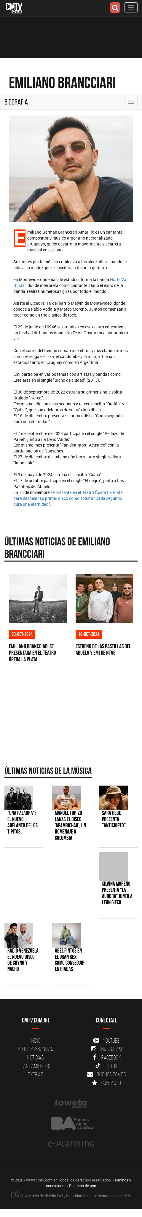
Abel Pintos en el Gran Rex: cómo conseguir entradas (69, 960)
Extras (35, 1074)
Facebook (106, 1057)
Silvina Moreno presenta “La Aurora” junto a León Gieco (117, 893)
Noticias (35, 1057)
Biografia (16, 102)
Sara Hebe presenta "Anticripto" (114, 819)
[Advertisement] (68, 715)
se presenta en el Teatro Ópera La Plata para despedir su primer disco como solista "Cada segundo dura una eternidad (68, 498)
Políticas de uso (82, 1185)
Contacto (106, 1083)
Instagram (106, 1049)
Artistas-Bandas (35, 1049)
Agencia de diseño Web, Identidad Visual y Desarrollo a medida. (71, 1195)
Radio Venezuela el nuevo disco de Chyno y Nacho (23, 960)
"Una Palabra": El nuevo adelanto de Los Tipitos (22, 822)
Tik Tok (106, 1066)
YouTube (106, 1040)
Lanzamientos (35, 1066)
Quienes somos (106, 1074)
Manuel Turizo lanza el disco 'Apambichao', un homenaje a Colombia (70, 825)
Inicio (36, 1040)
